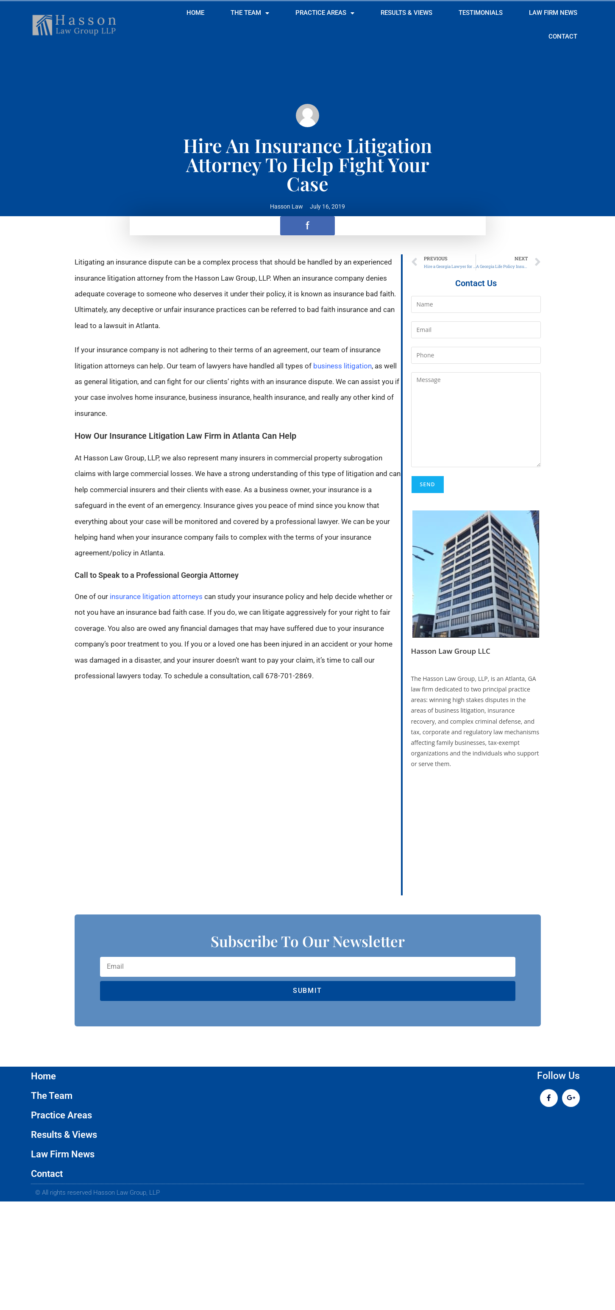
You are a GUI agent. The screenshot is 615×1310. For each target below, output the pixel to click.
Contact (562, 36)
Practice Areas (324, 13)
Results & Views (406, 13)
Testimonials (481, 13)
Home (195, 13)
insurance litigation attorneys (156, 596)
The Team (250, 13)
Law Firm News (553, 13)
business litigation (342, 366)
